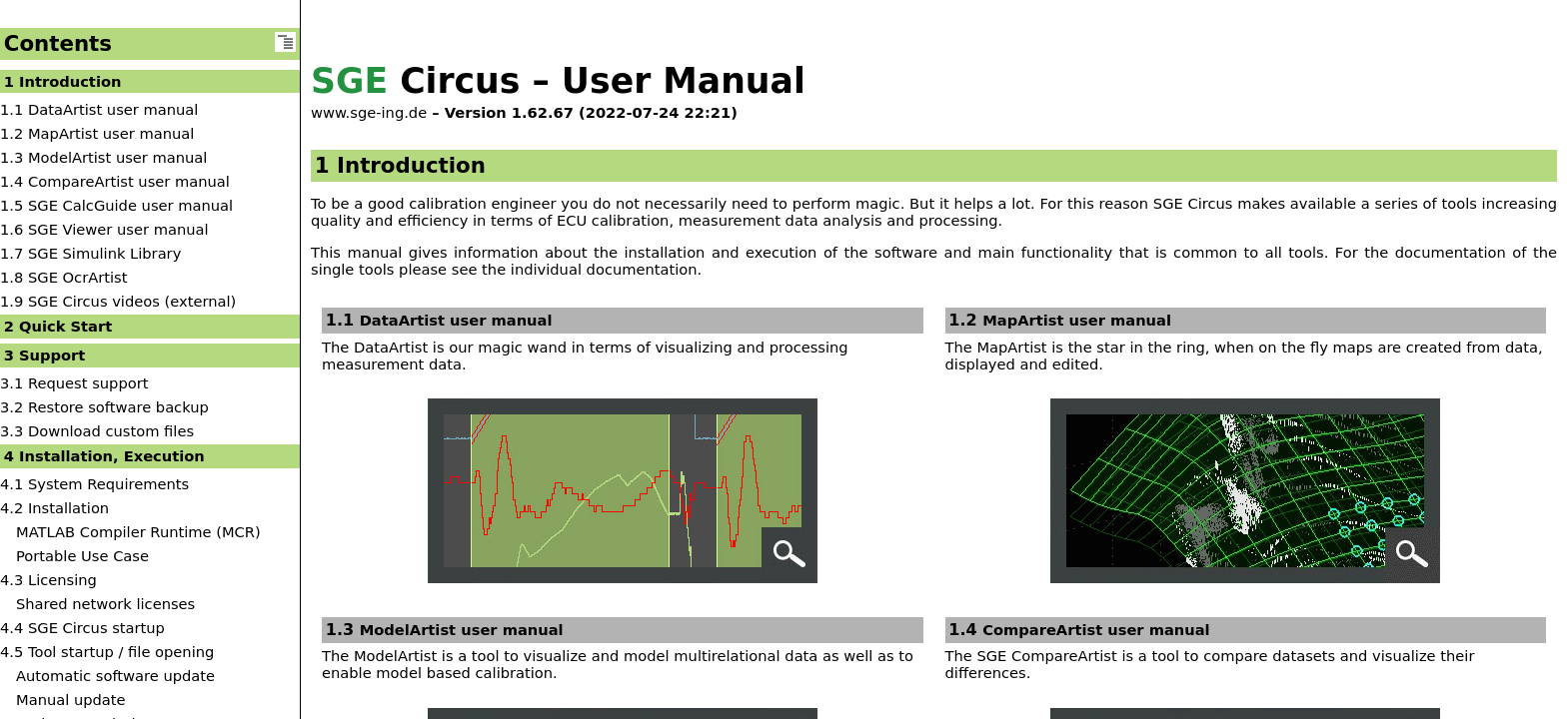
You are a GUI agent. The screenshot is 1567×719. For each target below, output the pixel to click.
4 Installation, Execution (104, 455)
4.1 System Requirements (94, 483)
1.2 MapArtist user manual (97, 133)
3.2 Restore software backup (104, 406)
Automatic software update (115, 675)
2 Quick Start (58, 326)
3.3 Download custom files (97, 430)
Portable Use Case (82, 555)
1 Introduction (63, 81)
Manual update (71, 699)
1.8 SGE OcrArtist (63, 277)
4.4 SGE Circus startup (82, 627)
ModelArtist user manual (462, 629)
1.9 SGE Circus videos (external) (118, 301)
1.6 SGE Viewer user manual (104, 229)
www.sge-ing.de (369, 112)
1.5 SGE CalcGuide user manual (116, 205)
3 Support (45, 355)
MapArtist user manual (1076, 320)
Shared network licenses (105, 603)
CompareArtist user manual (1095, 629)
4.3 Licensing (48, 579)
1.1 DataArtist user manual (99, 109)
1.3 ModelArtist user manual (103, 157)
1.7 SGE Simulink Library (90, 253)
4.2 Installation (54, 507)
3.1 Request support (74, 382)
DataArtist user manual (456, 320)
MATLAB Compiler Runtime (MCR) (138, 531)
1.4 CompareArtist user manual (115, 181)
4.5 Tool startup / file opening (107, 651)
